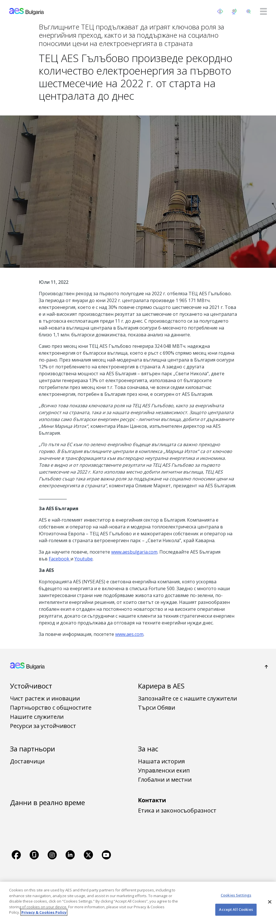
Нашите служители (37, 717)
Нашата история (161, 761)
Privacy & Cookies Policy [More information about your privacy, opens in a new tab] (43, 912)
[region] (138, 902)
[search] (248, 11)
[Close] (269, 901)
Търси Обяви (156, 707)
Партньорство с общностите (51, 707)
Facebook (59, 559)
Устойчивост (31, 685)
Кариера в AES (161, 685)
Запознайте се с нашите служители (187, 698)
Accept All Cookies (236, 909)
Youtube (83, 559)
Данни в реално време (47, 802)
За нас (148, 748)
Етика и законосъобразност (177, 810)
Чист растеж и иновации (45, 698)
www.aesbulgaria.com (134, 552)
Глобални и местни (165, 779)
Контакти (152, 800)
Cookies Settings (236, 895)
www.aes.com (129, 634)
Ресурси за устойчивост (43, 726)
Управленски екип (164, 770)
